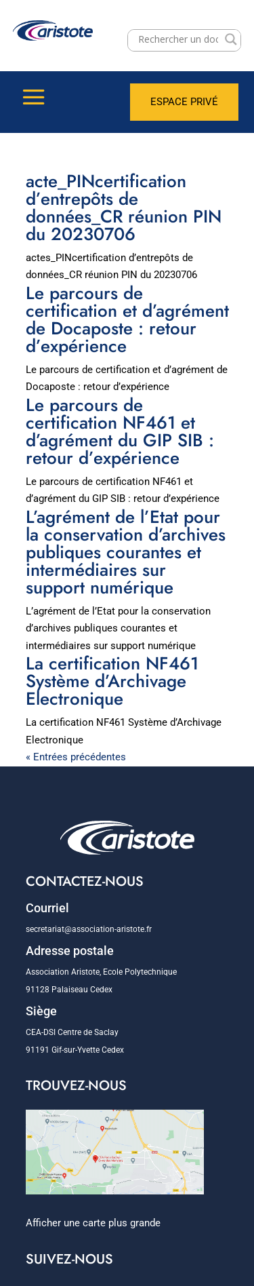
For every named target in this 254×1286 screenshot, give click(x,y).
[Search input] (178, 39)
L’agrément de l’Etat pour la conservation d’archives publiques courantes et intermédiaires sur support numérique (126, 552)
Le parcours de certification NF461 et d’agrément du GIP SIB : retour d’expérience (120, 431)
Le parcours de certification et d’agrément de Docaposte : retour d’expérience (127, 319)
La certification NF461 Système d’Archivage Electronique (112, 681)
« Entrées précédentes (76, 757)
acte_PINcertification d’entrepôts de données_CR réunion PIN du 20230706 (123, 207)
